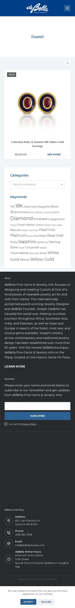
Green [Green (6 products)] (47, 225)
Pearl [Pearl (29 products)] (43, 230)
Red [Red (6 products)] (36, 235)
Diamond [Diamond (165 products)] (21, 218)
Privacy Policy (29, 424)
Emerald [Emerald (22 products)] (40, 219)
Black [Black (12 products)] (54, 206)
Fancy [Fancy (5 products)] (13, 225)
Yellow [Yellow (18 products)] (24, 260)
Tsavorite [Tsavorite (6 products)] (34, 253)
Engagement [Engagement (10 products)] (56, 219)
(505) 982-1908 (23, 534)
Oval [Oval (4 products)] (30, 230)
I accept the (22, 424)
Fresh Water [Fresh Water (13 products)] (26, 224)
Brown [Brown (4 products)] (31, 212)
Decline (46, 602)
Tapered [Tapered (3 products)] (43, 248)
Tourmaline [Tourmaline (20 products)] (19, 253)
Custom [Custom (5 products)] (55, 212)
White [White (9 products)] (43, 253)
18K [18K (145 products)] (19, 206)
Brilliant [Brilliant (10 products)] (22, 212)
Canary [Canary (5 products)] (38, 212)
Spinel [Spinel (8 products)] (40, 242)
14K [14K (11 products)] (12, 206)
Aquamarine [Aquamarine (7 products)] (31, 206)
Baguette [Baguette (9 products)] (44, 206)
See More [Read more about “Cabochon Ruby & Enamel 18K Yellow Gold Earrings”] (54, 154)
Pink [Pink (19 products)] (51, 230)
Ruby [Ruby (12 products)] (14, 242)
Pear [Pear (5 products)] (35, 230)
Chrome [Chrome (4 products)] (47, 212)
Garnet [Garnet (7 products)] (39, 224)
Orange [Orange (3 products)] (24, 230)
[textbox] (38, 184)
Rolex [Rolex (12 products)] (42, 235)
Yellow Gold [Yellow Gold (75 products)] (42, 259)
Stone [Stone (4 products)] (21, 248)
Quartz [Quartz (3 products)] (30, 236)
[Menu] (67, 8)
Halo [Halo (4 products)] (54, 225)
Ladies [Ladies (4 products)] (59, 225)
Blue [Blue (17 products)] (13, 212)
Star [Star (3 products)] (46, 242)
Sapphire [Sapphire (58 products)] (27, 241)
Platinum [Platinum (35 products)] (18, 235)
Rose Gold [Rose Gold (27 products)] (55, 235)
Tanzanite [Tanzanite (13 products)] (32, 247)
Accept (28, 602)
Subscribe (37, 415)
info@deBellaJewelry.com (30, 545)
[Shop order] (67, 63)
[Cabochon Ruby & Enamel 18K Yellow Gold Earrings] (38, 103)
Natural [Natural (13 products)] (15, 230)
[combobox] (37, 184)
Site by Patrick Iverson (46, 579)
